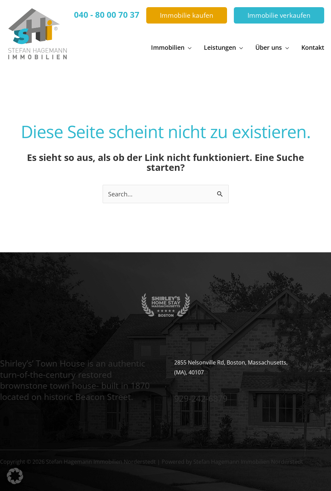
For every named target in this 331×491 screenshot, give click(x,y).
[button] (186, 15)
